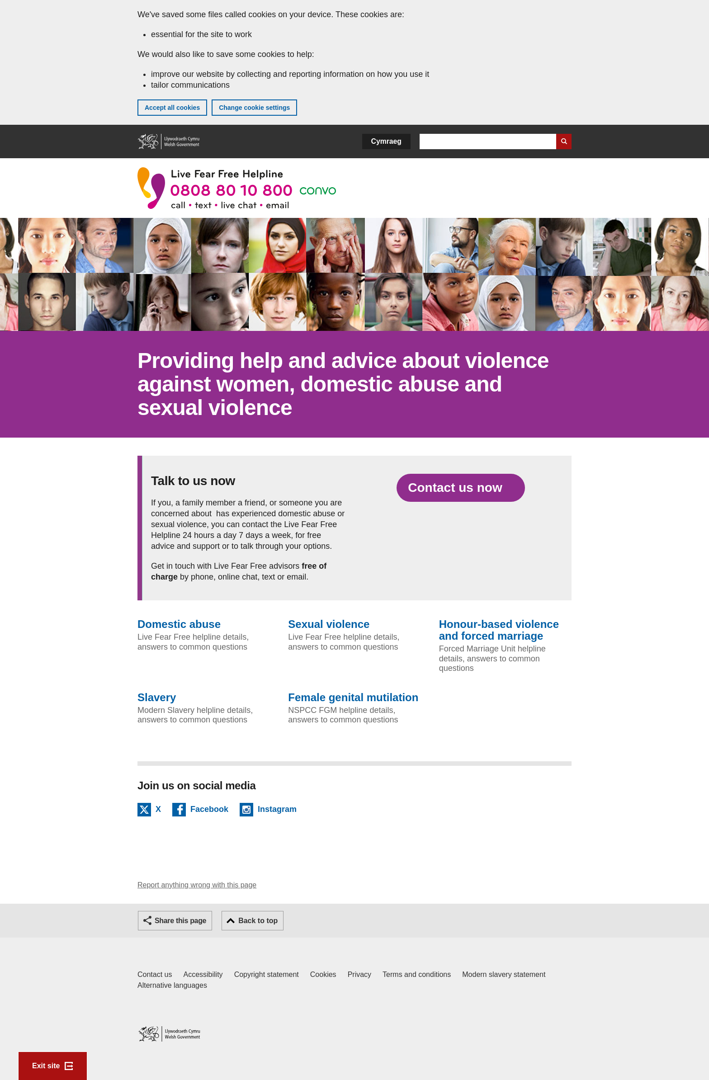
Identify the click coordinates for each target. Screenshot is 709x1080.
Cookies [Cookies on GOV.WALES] (323, 974)
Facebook (209, 810)
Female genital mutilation (353, 697)
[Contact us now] (461, 488)
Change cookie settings (254, 107)
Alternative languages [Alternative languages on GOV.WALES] (172, 985)
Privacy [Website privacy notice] (359, 974)
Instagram (277, 810)
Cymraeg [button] (386, 141)
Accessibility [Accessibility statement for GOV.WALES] (202, 974)
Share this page (180, 920)
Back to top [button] (258, 920)
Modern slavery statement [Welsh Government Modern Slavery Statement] (503, 974)
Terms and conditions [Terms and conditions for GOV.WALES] (417, 974)
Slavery (156, 697)
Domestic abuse (179, 624)
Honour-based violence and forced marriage (499, 630)
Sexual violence (328, 624)
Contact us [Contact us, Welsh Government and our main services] (154, 974)
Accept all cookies (172, 107)
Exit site (46, 1066)
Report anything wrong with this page (196, 885)
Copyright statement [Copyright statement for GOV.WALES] (266, 974)
